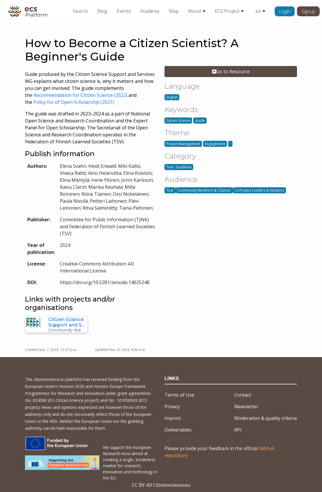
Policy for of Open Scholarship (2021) (74, 102)
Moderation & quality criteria (265, 418)
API (238, 430)
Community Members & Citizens (204, 190)
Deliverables (178, 430)
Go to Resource (231, 71)
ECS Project (227, 11)
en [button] (258, 11)
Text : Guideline (179, 167)
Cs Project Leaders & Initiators (259, 190)
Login (284, 11)
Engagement (215, 143)
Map (174, 11)
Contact (242, 395)
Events (124, 11)
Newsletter (246, 406)
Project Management (183, 143)
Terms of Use (179, 395)
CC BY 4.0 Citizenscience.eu (161, 485)
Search (80, 11)
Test (170, 190)
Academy (150, 11)
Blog (102, 11)
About (194, 11)
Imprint (172, 418)
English (172, 97)
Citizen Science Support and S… (66, 322)
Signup (308, 11)
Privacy (172, 406)
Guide (200, 120)
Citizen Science (178, 120)
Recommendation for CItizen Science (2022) (80, 95)
